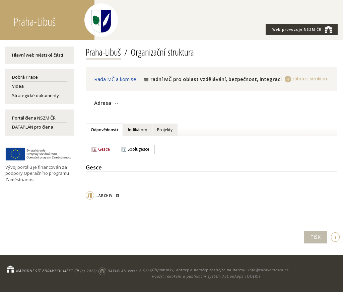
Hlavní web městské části (37, 55)
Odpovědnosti (104, 130)
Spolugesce (138, 149)
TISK (316, 237)
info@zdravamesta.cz (268, 269)
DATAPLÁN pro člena (32, 127)
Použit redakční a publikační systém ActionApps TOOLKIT (206, 276)
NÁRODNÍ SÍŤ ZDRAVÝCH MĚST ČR (47, 270)
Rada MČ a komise (115, 79)
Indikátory (137, 130)
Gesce (104, 149)
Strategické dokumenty (35, 95)
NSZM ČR (302, 29)
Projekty (165, 130)
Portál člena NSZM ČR (34, 118)
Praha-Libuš (103, 52)
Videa (18, 86)
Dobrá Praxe (25, 77)
